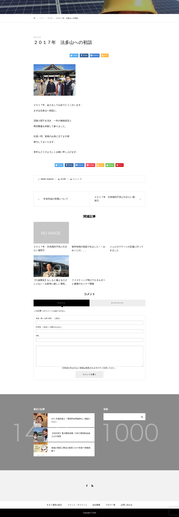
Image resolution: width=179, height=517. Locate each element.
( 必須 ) (48, 318)
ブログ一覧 (110, 505)
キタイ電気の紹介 (54, 505)
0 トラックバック (117, 303)
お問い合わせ (126, 505)
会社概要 (96, 505)
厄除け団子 (39, 120)
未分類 (63, 179)
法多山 (43, 110)
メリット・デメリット (77, 505)
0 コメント (61, 303)
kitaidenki (50, 179)
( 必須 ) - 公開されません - (49, 327)
